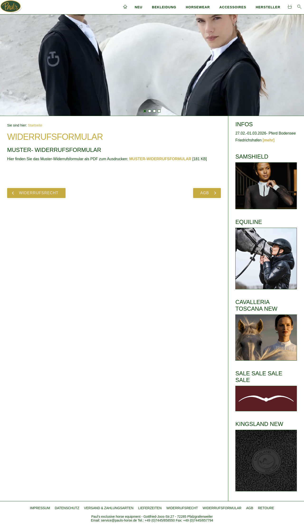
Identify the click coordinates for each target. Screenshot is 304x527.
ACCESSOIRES (232, 7)
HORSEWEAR (198, 7)
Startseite (35, 125)
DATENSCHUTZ (67, 508)
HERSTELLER (268, 7)
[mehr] (269, 140)
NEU (138, 7)
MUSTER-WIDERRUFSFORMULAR (160, 159)
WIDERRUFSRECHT (182, 508)
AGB (249, 508)
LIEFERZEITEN (150, 508)
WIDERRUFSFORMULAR (222, 508)
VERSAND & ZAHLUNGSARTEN (108, 508)
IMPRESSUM (40, 508)
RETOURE (266, 508)
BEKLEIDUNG (164, 7)
